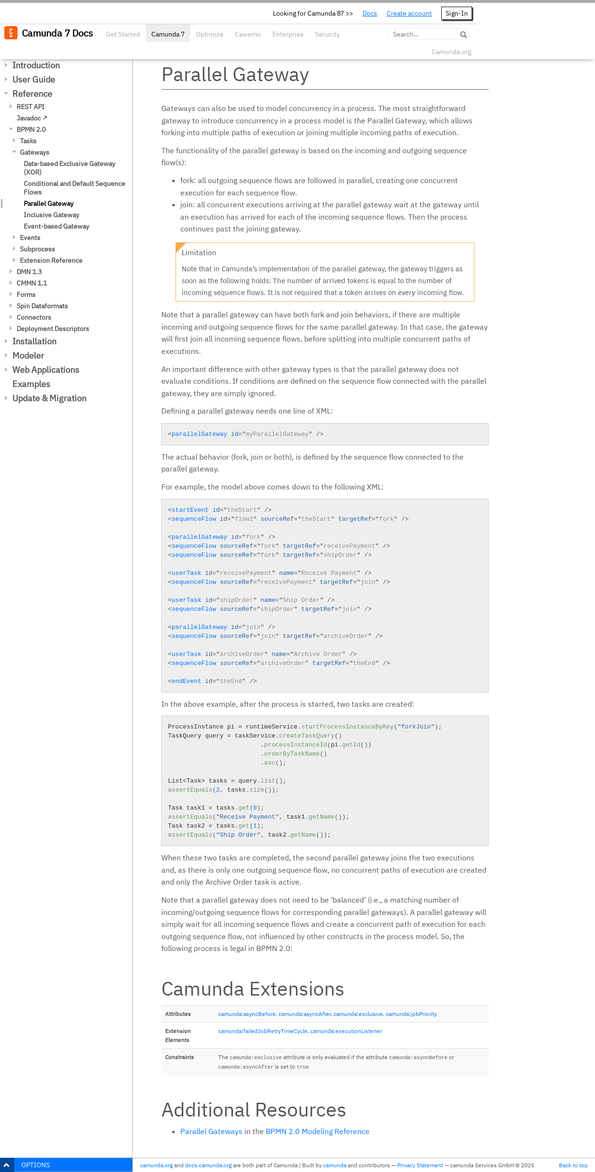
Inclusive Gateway (51, 215)
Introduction (36, 65)
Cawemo (248, 34)
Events (30, 237)
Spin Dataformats (42, 306)
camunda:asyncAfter (305, 1013)
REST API (31, 106)
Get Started (123, 34)
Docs (370, 13)
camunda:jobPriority (411, 1013)
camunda (334, 1165)
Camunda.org (451, 51)
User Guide (33, 79)
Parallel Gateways (211, 1131)
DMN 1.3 (29, 272)
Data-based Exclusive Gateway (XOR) (69, 167)
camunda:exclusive (358, 1013)
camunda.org (156, 1165)
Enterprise (288, 34)
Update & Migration (49, 398)
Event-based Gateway (56, 226)
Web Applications (45, 369)
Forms (26, 294)
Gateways (34, 152)
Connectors (34, 317)
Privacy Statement (420, 1165)
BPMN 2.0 (31, 129)
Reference (32, 93)
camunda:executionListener (346, 1030)
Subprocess (37, 249)
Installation (34, 341)
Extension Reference (51, 260)
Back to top (573, 1165)
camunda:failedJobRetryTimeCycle (262, 1030)
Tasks (28, 141)
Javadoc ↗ (32, 118)
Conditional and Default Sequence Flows (74, 187)
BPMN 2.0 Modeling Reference (318, 1131)
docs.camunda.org (208, 1165)
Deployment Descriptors (53, 328)
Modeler (28, 355)
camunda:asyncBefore (247, 1013)
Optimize (209, 34)
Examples (31, 383)
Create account (409, 13)
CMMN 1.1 (32, 283)
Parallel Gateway (49, 203)
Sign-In (457, 13)
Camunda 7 (168, 34)
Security (327, 34)
